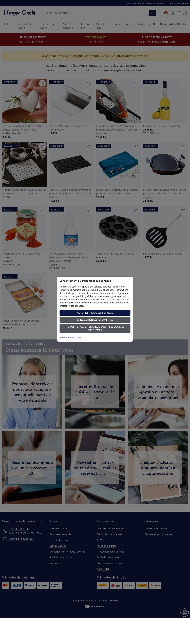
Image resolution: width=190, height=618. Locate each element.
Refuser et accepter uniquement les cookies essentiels (95, 328)
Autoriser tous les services (95, 312)
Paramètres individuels (71, 337)
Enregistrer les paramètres (95, 319)
